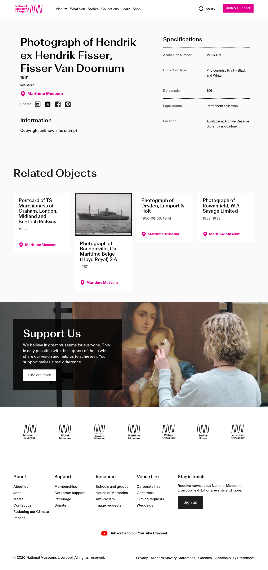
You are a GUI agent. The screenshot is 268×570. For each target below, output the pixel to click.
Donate (60, 505)
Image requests (108, 505)
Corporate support (69, 493)
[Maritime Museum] (134, 432)
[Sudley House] (203, 432)
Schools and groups (112, 487)
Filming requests (150, 499)
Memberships (65, 487)
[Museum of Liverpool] (30, 432)
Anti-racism (105, 499)
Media (18, 499)
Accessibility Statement (235, 558)
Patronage (62, 499)
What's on (77, 9)
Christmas (145, 493)
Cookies (205, 558)
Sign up (190, 503)
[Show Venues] (65, 9)
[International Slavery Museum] (99, 432)
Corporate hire (149, 487)
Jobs (17, 493)
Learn (125, 9)
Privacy (142, 558)
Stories (93, 9)
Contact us (22, 505)
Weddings (145, 505)
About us (20, 487)
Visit (59, 9)
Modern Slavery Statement (173, 558)
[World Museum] (64, 432)
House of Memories (112, 493)
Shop (137, 9)
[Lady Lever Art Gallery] (237, 432)
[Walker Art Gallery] (168, 432)
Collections (110, 9)
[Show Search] (207, 9)
